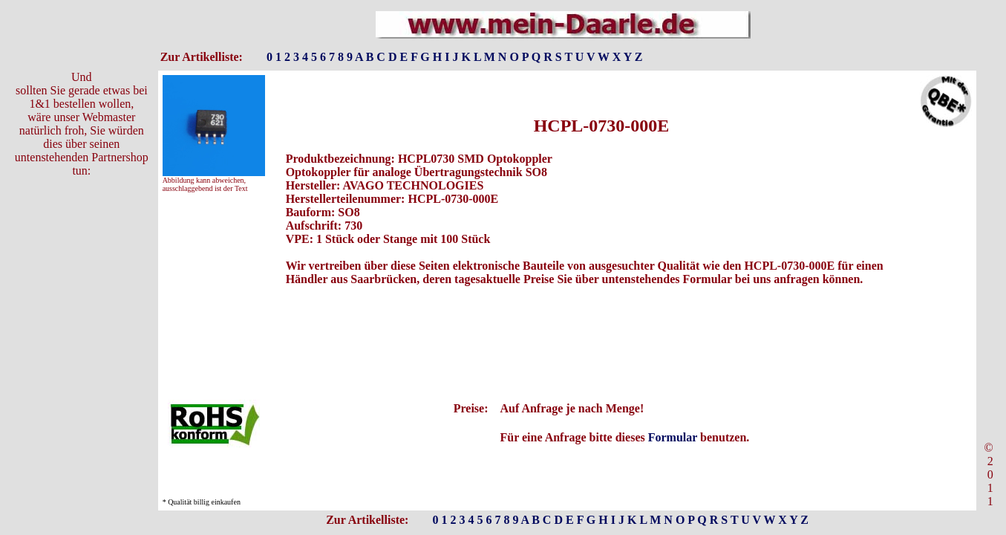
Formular (672, 437)
